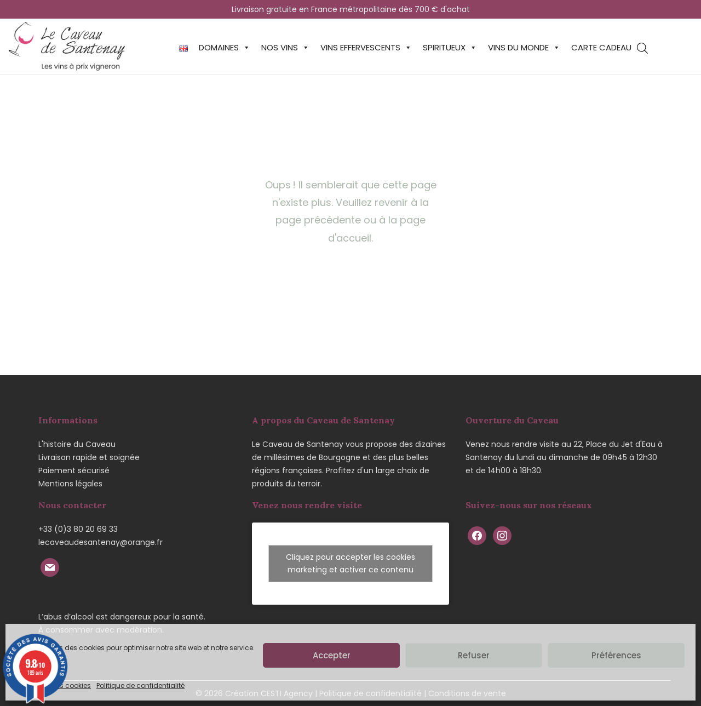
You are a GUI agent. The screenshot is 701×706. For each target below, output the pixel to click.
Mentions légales (70, 483)
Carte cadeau (601, 47)
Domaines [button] (224, 47)
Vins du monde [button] (524, 47)
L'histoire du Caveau (77, 444)
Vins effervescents (366, 47)
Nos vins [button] (285, 47)
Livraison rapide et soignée (89, 457)
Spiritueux (450, 47)
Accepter (331, 655)
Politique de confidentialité (140, 685)
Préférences (616, 655)
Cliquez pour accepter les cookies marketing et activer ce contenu (350, 563)
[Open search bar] (642, 48)
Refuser (474, 655)
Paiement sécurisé (74, 470)
